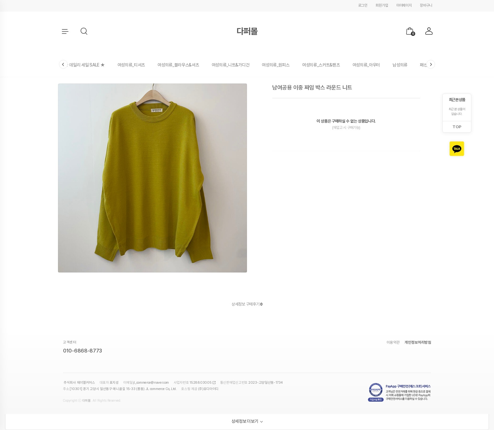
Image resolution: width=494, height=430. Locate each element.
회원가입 (382, 5)
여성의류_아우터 (366, 64)
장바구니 (426, 5)
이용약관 (393, 342)
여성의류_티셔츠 (131, 64)
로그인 (362, 5)
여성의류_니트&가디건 (231, 64)
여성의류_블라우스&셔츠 (178, 64)
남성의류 (400, 64)
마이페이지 (404, 5)
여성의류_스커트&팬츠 (321, 64)
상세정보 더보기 (245, 421)
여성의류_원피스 (276, 64)
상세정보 (238, 304)
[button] (84, 31)
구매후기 (254, 304)
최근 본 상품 (457, 99)
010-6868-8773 (82, 351)
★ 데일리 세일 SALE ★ (84, 64)
